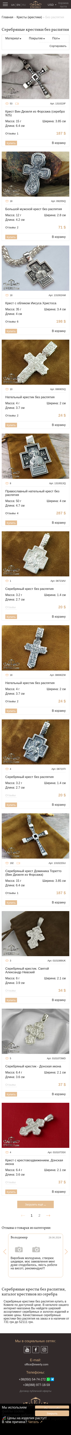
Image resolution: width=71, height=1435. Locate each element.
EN (18, 4)
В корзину (59, 143)
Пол (55, 38)
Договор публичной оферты (35, 1391)
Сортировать (57, 46)
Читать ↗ (35, 1422)
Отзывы (11, 133)
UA (13, 4)
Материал (12, 38)
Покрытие (36, 38)
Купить (11, 143)
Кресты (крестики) (29, 17)
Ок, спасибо (52, 1408)
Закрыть (52, 1413)
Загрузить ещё (35, 1204)
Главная (7, 17)
